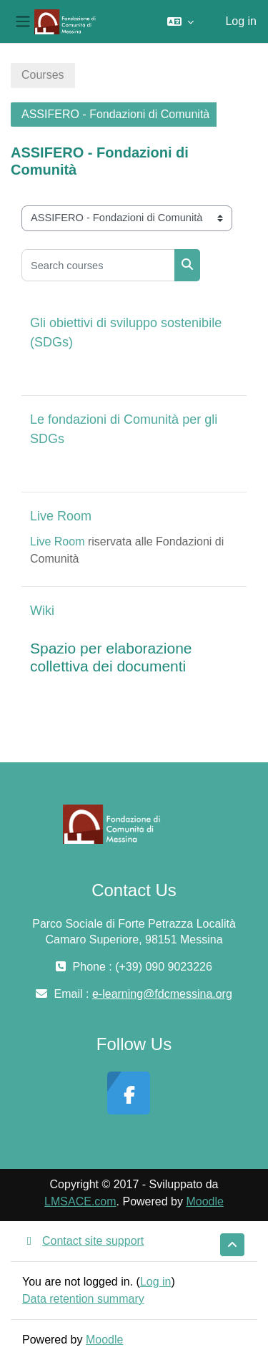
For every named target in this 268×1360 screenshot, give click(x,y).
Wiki (42, 610)
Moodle (204, 1201)
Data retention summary (83, 1299)
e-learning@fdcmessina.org (162, 994)
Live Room (60, 516)
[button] (180, 21)
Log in (241, 21)
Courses (42, 75)
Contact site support (83, 1241)
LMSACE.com (80, 1201)
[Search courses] (98, 265)
